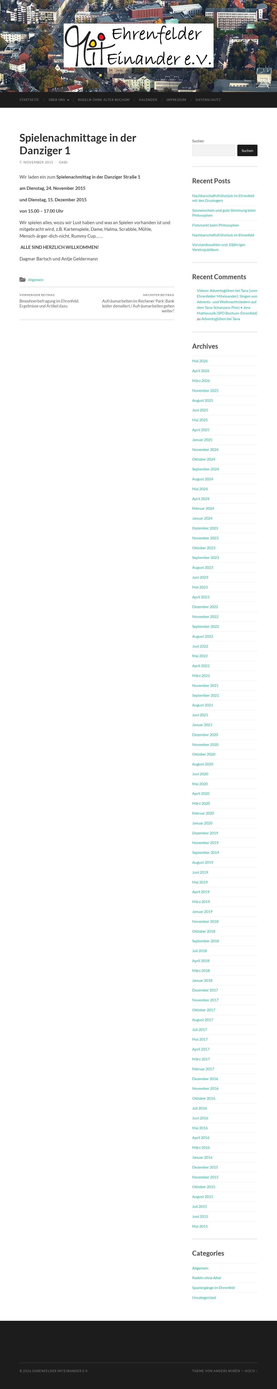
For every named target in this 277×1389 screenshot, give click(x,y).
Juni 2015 (200, 1216)
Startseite (29, 100)
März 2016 (201, 1147)
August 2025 (202, 400)
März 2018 (201, 970)
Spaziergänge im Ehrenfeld (213, 1287)
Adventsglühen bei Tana (220, 318)
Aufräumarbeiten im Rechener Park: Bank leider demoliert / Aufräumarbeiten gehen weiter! (136, 303)
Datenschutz (208, 100)
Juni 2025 (200, 410)
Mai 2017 (200, 1039)
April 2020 (200, 793)
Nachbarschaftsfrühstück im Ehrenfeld (223, 235)
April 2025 (200, 429)
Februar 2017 (203, 1069)
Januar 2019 (202, 911)
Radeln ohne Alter (206, 1277)
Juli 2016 (199, 1108)
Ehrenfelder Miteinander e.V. (60, 1371)
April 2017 (200, 1049)
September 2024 (205, 469)
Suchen (198, 141)
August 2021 (202, 705)
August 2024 (202, 479)
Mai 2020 (200, 783)
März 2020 (201, 803)
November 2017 (205, 1000)
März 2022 (201, 675)
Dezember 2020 (205, 734)
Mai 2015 (200, 1226)
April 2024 (200, 498)
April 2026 (200, 370)
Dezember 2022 (205, 606)
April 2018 (200, 960)
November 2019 (205, 842)
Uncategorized (204, 1297)
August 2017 (202, 1019)
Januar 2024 (202, 518)
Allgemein (35, 280)
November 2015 (205, 1177)
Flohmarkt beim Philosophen (215, 225)
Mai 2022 (200, 655)
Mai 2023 (200, 587)
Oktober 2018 (203, 931)
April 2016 (200, 1137)
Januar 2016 (202, 1157)
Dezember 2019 (205, 833)
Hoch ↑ (251, 1371)
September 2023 (205, 557)
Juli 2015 (199, 1206)
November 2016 (205, 1088)
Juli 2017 (199, 1029)
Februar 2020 (203, 813)
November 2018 (205, 921)
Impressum (176, 100)
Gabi (63, 162)
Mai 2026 (200, 360)
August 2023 (202, 567)
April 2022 (200, 665)
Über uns (57, 100)
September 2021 (205, 695)
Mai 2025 (200, 420)
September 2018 (205, 941)
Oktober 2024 (203, 459)
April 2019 (200, 891)
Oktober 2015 (203, 1186)
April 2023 (200, 597)
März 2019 (201, 901)
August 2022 (202, 636)
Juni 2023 (200, 577)
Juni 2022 (200, 646)
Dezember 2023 (205, 528)
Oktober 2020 (203, 754)
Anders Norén (227, 1371)
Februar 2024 (203, 508)
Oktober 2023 (203, 547)
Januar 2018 (202, 980)
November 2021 (205, 685)
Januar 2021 (202, 724)
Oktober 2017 (203, 1009)
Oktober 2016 (203, 1098)
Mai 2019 (200, 882)
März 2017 (201, 1059)
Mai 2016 (200, 1128)
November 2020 (205, 744)
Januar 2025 (202, 439)
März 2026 (201, 380)
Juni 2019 (200, 872)
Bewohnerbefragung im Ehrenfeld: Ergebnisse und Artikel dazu (57, 300)
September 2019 (205, 852)
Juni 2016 (200, 1118)
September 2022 (205, 626)
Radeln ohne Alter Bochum (104, 100)
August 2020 (202, 764)
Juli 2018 (199, 950)
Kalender (148, 100)
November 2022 (205, 616)
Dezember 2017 (205, 990)
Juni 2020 (200, 774)
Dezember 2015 (205, 1167)
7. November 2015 (36, 162)
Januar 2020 (202, 823)
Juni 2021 (200, 714)
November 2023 (205, 538)
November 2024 (205, 449)
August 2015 (202, 1196)
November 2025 (205, 390)
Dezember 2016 (205, 1078)
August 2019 (202, 862)
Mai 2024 (200, 488)
